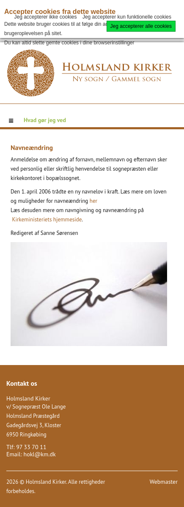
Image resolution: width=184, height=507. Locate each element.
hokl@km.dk (39, 454)
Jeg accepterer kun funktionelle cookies (126, 17)
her (93, 200)
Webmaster (164, 481)
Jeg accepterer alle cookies (141, 26)
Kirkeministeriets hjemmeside (47, 219)
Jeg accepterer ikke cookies (45, 17)
